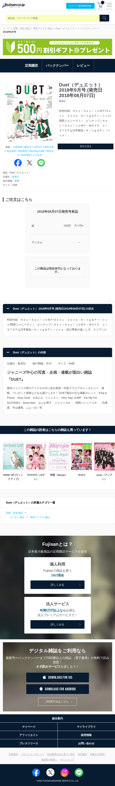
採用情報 (86, 735)
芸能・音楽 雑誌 (21, 28)
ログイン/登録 (80, 6)
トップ (6, 28)
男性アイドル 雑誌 (42, 28)
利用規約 (13, 754)
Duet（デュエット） (66, 28)
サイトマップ (67, 759)
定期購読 (31, 65)
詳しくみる (66, 585)
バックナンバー (88, 28)
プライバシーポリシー (32, 754)
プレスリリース (28, 743)
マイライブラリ (86, 726)
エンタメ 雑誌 (17, 517)
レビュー (83, 65)
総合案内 (57, 718)
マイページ (29, 726)
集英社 (15, 176)
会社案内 (82, 754)
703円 (67, 225)
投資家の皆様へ (49, 759)
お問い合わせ (86, 743)
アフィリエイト (28, 735)
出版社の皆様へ (98, 754)
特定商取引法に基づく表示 (61, 754)
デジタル (37, 242)
